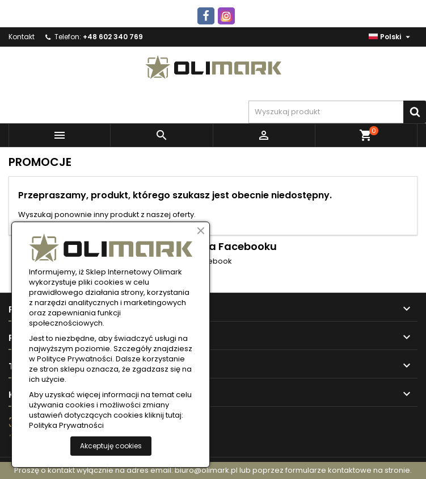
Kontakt (22, 36)
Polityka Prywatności (66, 425)
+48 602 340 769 (113, 36)
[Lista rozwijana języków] (391, 37)
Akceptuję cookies (111, 446)
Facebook (213, 261)
